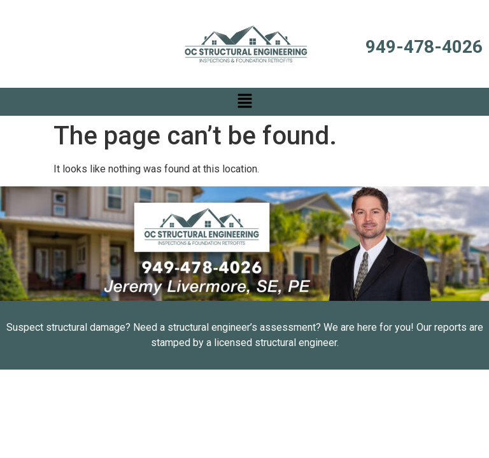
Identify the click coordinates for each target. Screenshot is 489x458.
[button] (244, 102)
